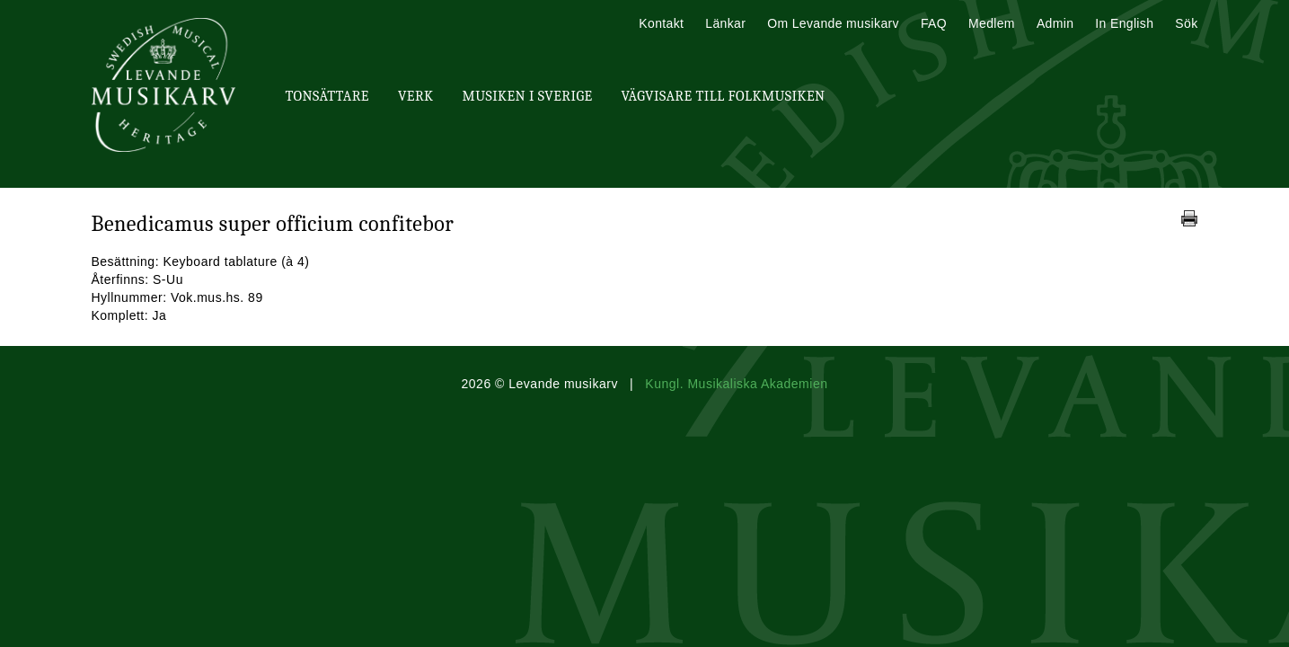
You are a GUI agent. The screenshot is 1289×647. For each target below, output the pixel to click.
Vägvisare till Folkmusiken (723, 96)
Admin (1055, 23)
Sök (1186, 23)
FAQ (934, 23)
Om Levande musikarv (833, 23)
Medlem (991, 23)
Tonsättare (327, 96)
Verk (416, 96)
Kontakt (661, 23)
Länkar (725, 23)
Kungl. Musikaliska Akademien (736, 384)
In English (1124, 23)
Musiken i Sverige (528, 96)
